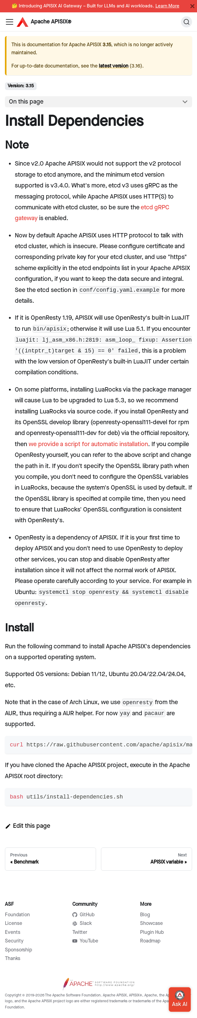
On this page (26, 101)
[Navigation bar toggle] (9, 22)
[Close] (192, 6)
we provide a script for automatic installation (88, 444)
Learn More (167, 6)
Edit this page (27, 826)
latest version (113, 66)
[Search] (186, 21)
